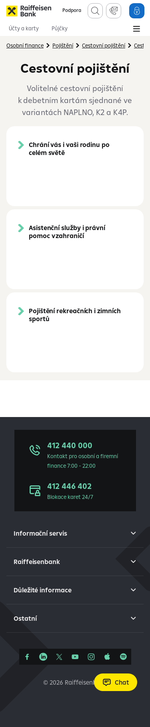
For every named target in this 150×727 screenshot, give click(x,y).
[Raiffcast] (123, 657)
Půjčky (60, 28)
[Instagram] (91, 657)
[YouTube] (75, 657)
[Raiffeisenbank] (28, 11)
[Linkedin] (43, 657)
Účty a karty (24, 28)
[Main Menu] (136, 29)
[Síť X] (59, 657)
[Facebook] (27, 657)
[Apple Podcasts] (107, 657)
